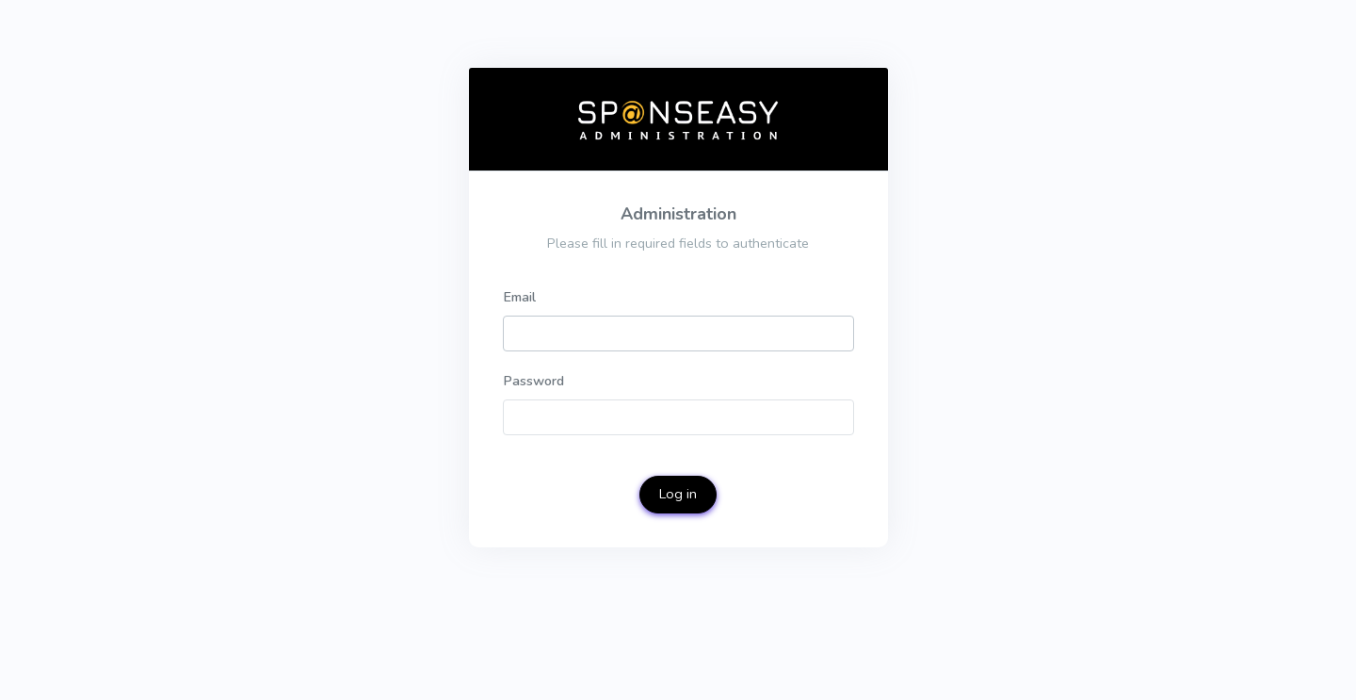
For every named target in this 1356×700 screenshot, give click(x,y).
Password (533, 380)
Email (519, 296)
